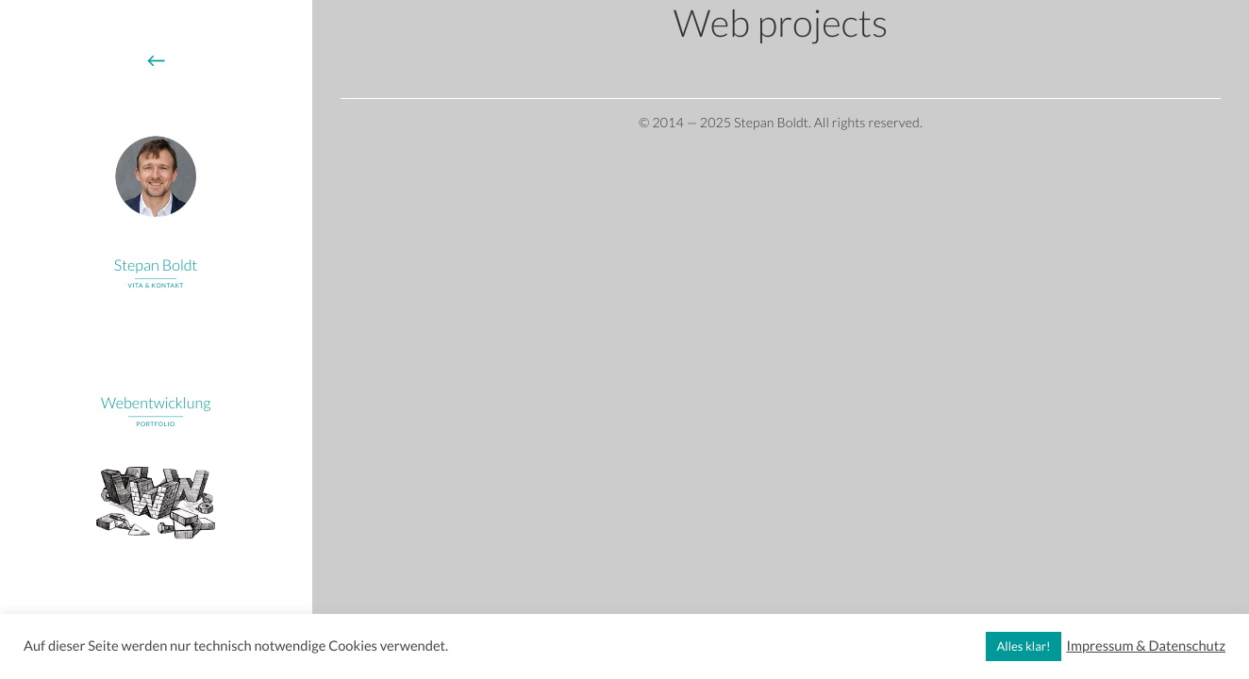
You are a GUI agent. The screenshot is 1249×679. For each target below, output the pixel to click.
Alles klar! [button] (1024, 646)
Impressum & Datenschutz (1145, 646)
